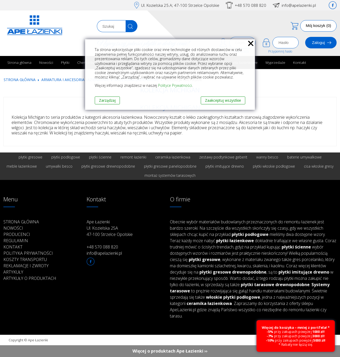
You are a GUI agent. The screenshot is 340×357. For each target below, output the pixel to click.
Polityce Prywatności (175, 85)
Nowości (46, 62)
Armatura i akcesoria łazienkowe (75, 79)
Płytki (65, 62)
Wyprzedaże (275, 62)
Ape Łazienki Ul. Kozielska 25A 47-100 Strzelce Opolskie (110, 228)
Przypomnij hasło (280, 51)
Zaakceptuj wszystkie (223, 100)
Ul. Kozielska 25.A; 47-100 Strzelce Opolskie (180, 5)
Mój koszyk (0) (318, 25)
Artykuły (13, 272)
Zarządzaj (107, 100)
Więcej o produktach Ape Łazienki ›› (170, 351)
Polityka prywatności (28, 253)
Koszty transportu (25, 259)
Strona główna (19, 62)
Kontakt (299, 62)
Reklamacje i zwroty (26, 266)
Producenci (16, 234)
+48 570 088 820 (250, 5)
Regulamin (15, 240)
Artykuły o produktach (29, 278)
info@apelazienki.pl (299, 5)
